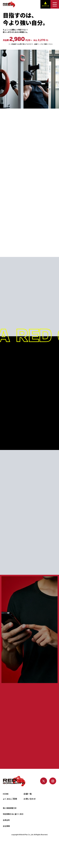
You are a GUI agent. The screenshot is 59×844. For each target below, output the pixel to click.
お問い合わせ (30, 798)
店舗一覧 (28, 793)
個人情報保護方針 (10, 808)
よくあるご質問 (10, 798)
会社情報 (6, 826)
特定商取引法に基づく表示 (13, 814)
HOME (6, 793)
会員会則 (6, 820)
